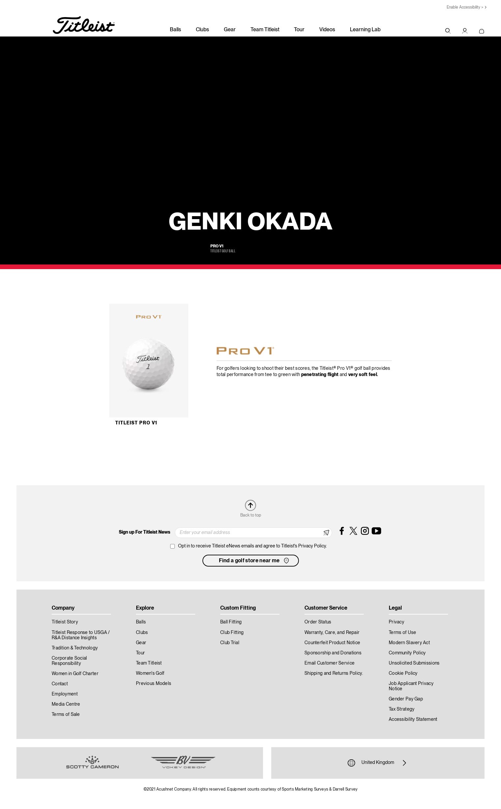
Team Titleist (264, 30)
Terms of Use (402, 633)
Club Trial (229, 643)
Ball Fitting (231, 622)
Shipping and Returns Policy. (333, 673)
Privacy (396, 622)
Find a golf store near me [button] (254, 561)
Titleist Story (65, 622)
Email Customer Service (329, 663)
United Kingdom (377, 763)
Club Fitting (232, 633)
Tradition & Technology (75, 648)
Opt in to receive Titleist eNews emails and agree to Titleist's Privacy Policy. (252, 546)
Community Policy (407, 653)
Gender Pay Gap (406, 699)
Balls (175, 30)
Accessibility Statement (413, 719)
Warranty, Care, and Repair (331, 633)
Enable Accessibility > (465, 7)
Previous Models (153, 684)
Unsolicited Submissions (414, 663)
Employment (65, 694)
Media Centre (66, 704)
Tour (299, 30)
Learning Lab (365, 30)
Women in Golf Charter (75, 674)
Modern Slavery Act (409, 643)
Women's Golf (150, 673)
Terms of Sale (66, 715)
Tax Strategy (401, 709)
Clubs (202, 30)
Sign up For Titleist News (144, 532)
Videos (327, 30)
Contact (60, 684)
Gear (230, 30)
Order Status (317, 622)
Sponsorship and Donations (332, 653)
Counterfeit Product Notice (332, 643)
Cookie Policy (403, 673)
